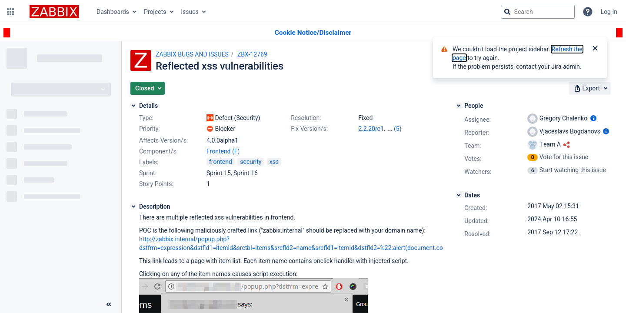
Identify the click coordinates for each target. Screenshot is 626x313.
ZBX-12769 (252, 54)
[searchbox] (538, 12)
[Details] (133, 106)
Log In (609, 11)
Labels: (148, 162)
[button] (10, 11)
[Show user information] (593, 118)
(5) (398, 128)
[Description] (133, 206)
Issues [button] (190, 11)
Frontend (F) (223, 151)
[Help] (588, 12)
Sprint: (147, 173)
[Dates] (459, 195)
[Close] (595, 49)
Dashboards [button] (113, 11)
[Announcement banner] (313, 32)
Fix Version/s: (309, 128)
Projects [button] (155, 11)
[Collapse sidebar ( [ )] (108, 304)
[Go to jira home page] (54, 11)
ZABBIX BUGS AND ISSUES (192, 54)
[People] (459, 106)
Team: (472, 145)
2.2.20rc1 (371, 128)
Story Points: (156, 183)
